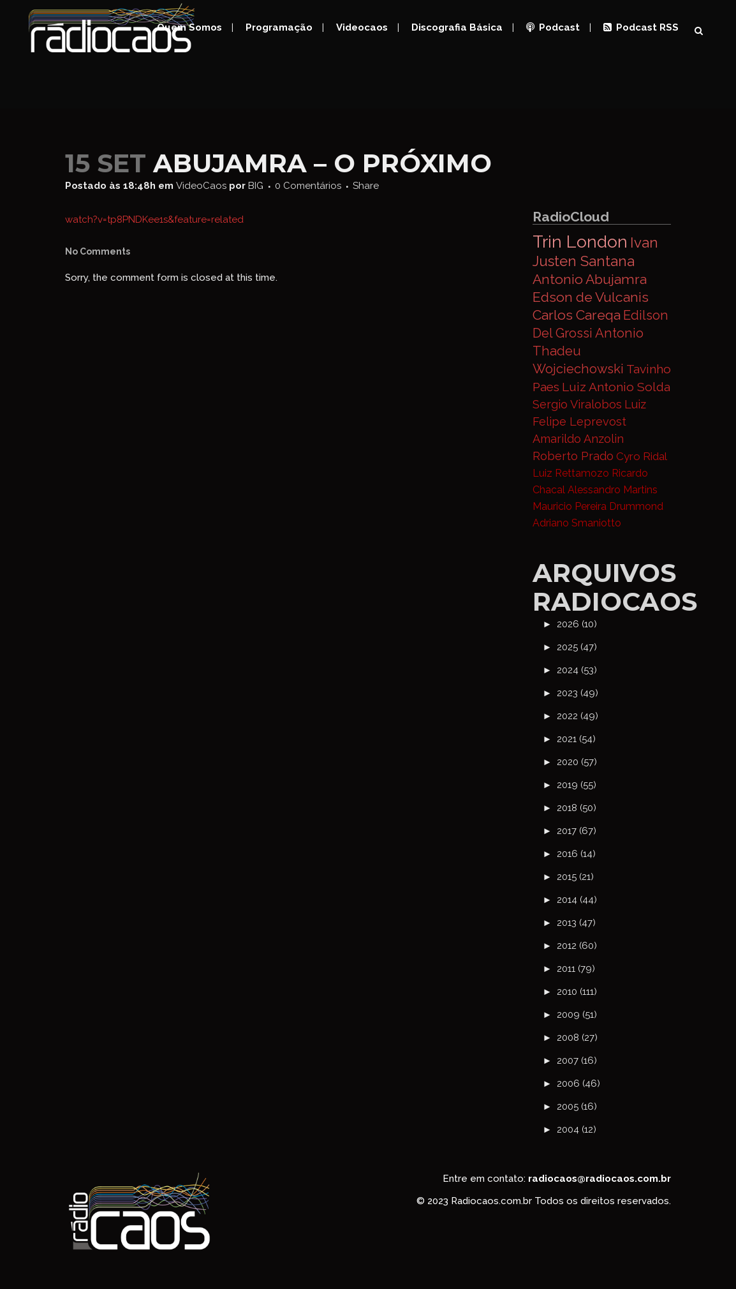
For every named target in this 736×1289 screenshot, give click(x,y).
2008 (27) (577, 1037)
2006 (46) (578, 1083)
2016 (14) (576, 854)
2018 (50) (576, 808)
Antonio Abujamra (590, 279)
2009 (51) (577, 1014)
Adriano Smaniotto (577, 523)
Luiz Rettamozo (571, 473)
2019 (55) (576, 785)
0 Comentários (308, 185)
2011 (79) (576, 968)
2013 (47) (576, 922)
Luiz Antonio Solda (616, 387)
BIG (255, 185)
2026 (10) (577, 624)
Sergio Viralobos (577, 404)
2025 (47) (577, 647)
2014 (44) (577, 899)
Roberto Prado (573, 456)
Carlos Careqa (577, 315)
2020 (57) (577, 762)
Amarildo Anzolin (578, 438)
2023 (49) (577, 693)
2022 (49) (577, 716)
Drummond (636, 506)
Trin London (580, 241)
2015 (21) (575, 877)
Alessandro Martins (613, 490)
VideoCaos (201, 185)
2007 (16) (577, 1060)
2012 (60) (577, 945)
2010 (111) (577, 991)
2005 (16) (577, 1106)
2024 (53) (577, 670)
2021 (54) (576, 739)
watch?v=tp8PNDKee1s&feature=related (154, 219)
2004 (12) (576, 1129)
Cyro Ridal (641, 456)
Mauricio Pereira (570, 506)
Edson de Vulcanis (591, 297)
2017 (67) (576, 831)
